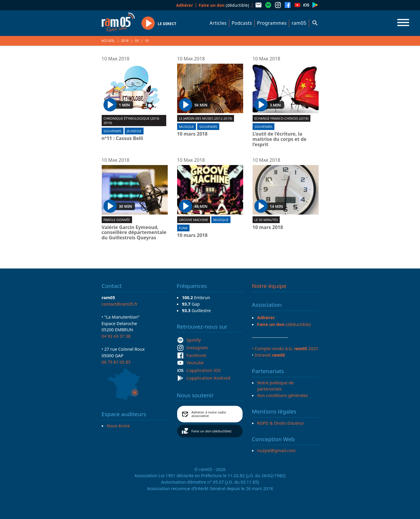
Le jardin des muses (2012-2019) (205, 118)
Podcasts (242, 23)
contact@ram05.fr (120, 304)
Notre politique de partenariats (275, 386)
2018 (125, 40)
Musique (186, 126)
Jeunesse (134, 131)
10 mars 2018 (192, 134)
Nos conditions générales (282, 395)
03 (137, 40)
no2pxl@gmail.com (276, 450)
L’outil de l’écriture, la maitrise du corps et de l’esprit (280, 139)
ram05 (298, 23)
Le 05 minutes (266, 220)
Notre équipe (269, 286)
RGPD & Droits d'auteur (280, 423)
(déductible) (224, 5)
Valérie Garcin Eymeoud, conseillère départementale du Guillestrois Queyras (134, 232)
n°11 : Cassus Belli (122, 138)
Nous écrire (118, 426)
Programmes (271, 23)
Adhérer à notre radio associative (208, 414)
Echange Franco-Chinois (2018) (281, 118)
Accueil (108, 40)
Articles (218, 23)
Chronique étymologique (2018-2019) (131, 120)
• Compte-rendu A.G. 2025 (285, 348)
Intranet (270, 355)
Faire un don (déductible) (211, 431)
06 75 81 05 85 (116, 362)
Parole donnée (116, 220)
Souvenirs (112, 131)
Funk (183, 228)
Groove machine (193, 220)
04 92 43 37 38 (116, 336)
